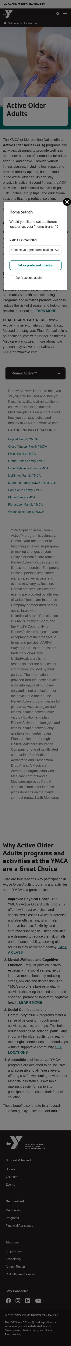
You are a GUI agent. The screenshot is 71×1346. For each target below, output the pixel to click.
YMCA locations (23, 240)
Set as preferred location (36, 265)
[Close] (67, 202)
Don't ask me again (25, 278)
